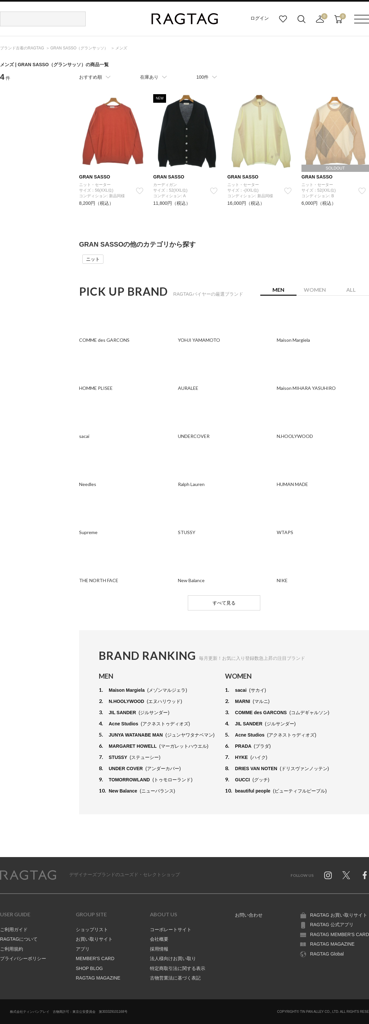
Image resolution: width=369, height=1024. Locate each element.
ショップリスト (92, 929)
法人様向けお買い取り (173, 958)
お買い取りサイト (94, 939)
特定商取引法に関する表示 (177, 968)
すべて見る (224, 603)
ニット (93, 259)
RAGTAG (28, 875)
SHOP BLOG (89, 968)
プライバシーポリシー (23, 958)
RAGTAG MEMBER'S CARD (339, 934)
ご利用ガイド (14, 929)
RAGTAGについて (19, 939)
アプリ (83, 949)
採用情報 (159, 949)
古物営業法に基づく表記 (175, 978)
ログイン (259, 18)
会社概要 (159, 939)
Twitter (346, 875)
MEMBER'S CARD (95, 958)
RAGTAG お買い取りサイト (338, 915)
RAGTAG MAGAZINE (98, 978)
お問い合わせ (249, 915)
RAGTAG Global (327, 954)
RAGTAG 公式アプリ (332, 924)
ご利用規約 (11, 949)
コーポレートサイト (170, 929)
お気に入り (283, 19)
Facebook (364, 875)
